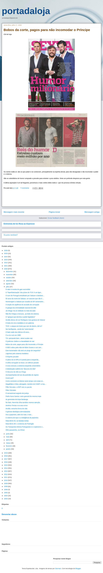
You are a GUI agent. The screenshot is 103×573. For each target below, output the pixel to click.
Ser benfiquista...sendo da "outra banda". (20, 329)
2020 (6, 269)
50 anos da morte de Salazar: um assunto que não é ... (25, 298)
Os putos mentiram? (11, 235)
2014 (6, 468)
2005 (6, 493)
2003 (6, 499)
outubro (9, 277)
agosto (8, 284)
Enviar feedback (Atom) (56, 218)
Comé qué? (10, 378)
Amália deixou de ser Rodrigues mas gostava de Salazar (25, 320)
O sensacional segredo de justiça (17, 393)
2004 (6, 496)
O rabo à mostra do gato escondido (18, 289)
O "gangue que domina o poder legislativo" (20, 317)
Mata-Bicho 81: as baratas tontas (17, 421)
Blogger (78, 568)
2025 (6, 253)
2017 (6, 459)
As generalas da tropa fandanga (17, 399)
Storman (58, 568)
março (8, 443)
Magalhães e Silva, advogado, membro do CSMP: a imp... (26, 384)
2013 (6, 471)
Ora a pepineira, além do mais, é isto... (19, 415)
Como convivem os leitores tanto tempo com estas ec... (25, 381)
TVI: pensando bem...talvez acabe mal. (19, 338)
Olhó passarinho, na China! (15, 430)
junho (8, 434)
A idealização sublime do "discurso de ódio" (21, 369)
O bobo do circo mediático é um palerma (20, 323)
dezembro (9, 271)
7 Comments (24, 188)
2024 (6, 257)
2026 (6, 250)
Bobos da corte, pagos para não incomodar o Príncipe (24, 344)
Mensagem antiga (92, 212)
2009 (6, 483)
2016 (6, 462)
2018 (6, 456)
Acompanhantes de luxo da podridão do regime (22, 375)
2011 (6, 477)
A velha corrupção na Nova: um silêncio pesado (22, 363)
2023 (6, 260)
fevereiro (9, 446)
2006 (6, 489)
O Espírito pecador (12, 357)
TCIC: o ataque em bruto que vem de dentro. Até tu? (24, 326)
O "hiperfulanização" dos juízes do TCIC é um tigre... (24, 292)
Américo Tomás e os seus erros (17, 405)
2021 (6, 266)
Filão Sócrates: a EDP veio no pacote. (19, 387)
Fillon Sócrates (11, 390)
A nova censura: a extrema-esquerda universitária (23, 366)
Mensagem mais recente (14, 212)
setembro (9, 281)
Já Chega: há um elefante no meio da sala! (20, 311)
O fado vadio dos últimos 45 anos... (18, 332)
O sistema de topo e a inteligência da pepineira (22, 418)
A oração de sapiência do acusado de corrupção (22, 305)
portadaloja (26, 11)
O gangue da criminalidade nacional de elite (21, 308)
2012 (6, 474)
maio (8, 437)
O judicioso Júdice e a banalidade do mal (20, 341)
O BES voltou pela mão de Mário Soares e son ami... (24, 347)
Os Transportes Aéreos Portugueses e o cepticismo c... (25, 427)
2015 (6, 465)
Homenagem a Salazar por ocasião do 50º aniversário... (25, 302)
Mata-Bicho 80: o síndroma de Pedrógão (20, 424)
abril (7, 440)
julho (8, 287)
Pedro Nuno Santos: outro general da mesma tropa (23, 396)
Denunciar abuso (9, 514)
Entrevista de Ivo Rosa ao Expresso (19, 224)
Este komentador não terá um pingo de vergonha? (23, 350)
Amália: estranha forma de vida (16, 408)
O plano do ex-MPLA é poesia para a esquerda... (23, 360)
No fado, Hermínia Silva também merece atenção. (23, 402)
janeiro (8, 449)
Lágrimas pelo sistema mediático (17, 353)
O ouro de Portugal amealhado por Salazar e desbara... (25, 295)
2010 (6, 480)
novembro (9, 274)
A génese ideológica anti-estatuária (18, 412)
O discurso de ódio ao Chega (16, 372)
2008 (6, 486)
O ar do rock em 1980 (13, 335)
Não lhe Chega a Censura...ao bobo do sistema (22, 314)
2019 (6, 453)
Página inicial (54, 212)
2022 (6, 263)
